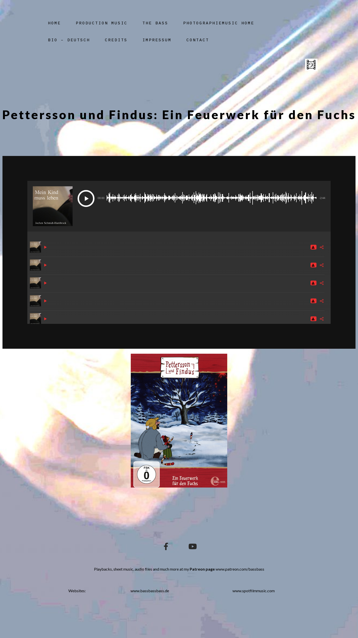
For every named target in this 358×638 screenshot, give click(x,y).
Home (54, 23)
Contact (197, 40)
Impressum (157, 40)
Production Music (102, 23)
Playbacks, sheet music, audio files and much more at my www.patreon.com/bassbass (179, 569)
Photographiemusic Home (218, 23)
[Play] (86, 198)
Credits (116, 40)
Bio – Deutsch (69, 40)
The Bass (155, 23)
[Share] (321, 247)
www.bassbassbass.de (150, 590)
